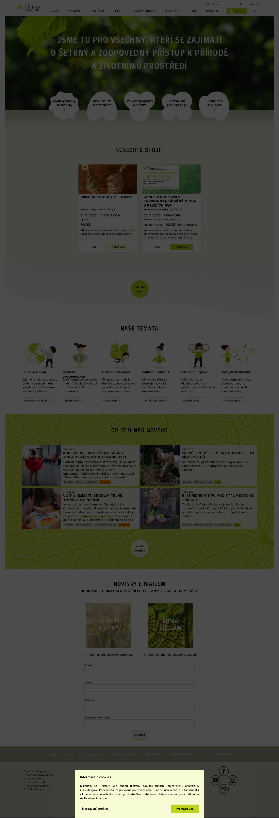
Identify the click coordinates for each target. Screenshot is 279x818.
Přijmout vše (185, 808)
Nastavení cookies (95, 808)
